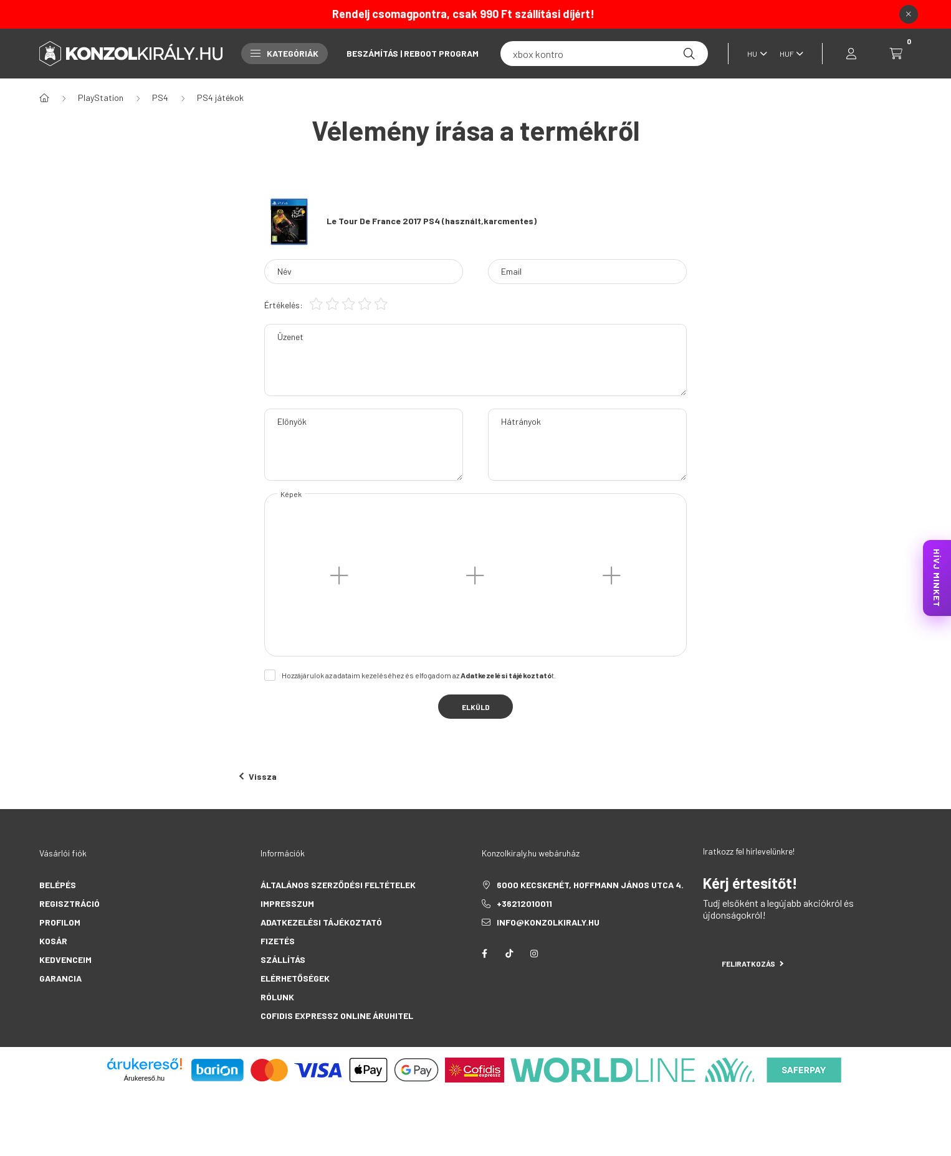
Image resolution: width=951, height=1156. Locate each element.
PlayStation (100, 97)
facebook (484, 953)
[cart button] (896, 53)
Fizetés (277, 941)
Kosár (53, 941)
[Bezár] (908, 14)
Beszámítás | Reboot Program (412, 53)
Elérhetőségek (295, 978)
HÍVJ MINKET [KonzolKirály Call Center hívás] (937, 578)
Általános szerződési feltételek (338, 884)
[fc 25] (604, 53)
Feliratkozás (752, 963)
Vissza (258, 776)
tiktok (509, 953)
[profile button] (851, 53)
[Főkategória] (44, 98)
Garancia (60, 978)
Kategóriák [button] (284, 53)
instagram (534, 953)
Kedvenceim (65, 959)
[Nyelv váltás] (754, 53)
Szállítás (282, 959)
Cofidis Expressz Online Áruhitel (336, 1015)
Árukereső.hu (144, 1078)
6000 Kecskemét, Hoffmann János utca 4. (590, 884)
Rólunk (277, 997)
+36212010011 (524, 903)
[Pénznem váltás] (788, 53)
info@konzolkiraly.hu (548, 922)
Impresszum (287, 903)
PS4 (160, 97)
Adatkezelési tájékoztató (321, 922)
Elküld (476, 707)
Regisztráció (69, 903)
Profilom (59, 922)
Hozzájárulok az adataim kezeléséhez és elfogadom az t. (419, 675)
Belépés (57, 884)
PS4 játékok (220, 97)
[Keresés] (689, 53)
